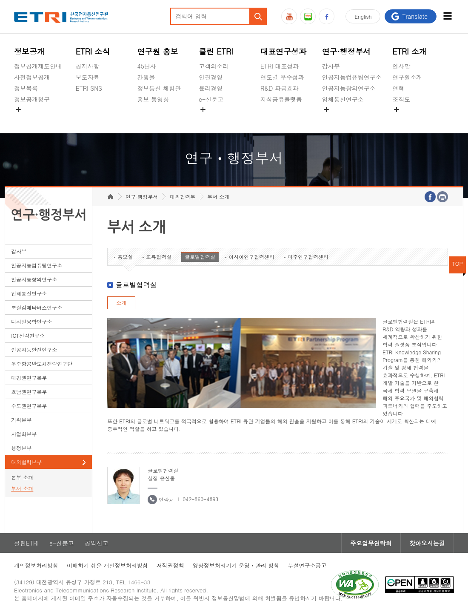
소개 (121, 302)
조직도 (401, 99)
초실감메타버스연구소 (352, 119)
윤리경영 (211, 88)
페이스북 (326, 16)
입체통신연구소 (343, 99)
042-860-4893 (200, 499)
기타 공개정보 (411, 119)
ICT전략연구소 (28, 335)
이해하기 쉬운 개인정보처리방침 (107, 565)
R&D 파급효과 (279, 88)
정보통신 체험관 (159, 88)
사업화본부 (24, 433)
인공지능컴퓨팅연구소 (352, 77)
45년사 (146, 66)
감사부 (331, 66)
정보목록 (26, 88)
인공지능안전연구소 (34, 349)
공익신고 (211, 119)
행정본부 (21, 447)
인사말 (401, 66)
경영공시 (26, 119)
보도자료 (88, 77)
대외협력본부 (26, 462)
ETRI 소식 (93, 51)
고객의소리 (213, 66)
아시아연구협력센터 (251, 256)
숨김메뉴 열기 (18, 109)
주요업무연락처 (371, 543)
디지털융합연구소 (31, 321)
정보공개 (29, 51)
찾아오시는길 (427, 543)
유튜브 (289, 16)
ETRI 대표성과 (279, 66)
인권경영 (211, 77)
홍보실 (125, 256)
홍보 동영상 (153, 99)
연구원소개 (407, 77)
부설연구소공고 (307, 565)
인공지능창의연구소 (349, 88)
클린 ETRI (216, 51)
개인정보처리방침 (36, 565)
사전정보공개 (32, 77)
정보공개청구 (32, 99)
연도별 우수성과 (282, 77)
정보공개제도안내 (38, 66)
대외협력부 (182, 196)
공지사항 (88, 66)
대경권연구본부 (29, 377)
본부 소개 (22, 477)
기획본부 (21, 419)
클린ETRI (26, 543)
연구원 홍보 (157, 51)
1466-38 (139, 582)
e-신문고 (211, 99)
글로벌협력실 (200, 256)
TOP (457, 263)
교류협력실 (158, 256)
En (362, 16)
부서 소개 (22, 488)
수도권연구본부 (29, 405)
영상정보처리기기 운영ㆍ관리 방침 (236, 565)
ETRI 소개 (409, 51)
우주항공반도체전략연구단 (41, 363)
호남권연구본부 (29, 391)
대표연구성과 (283, 51)
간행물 (146, 77)
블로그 (308, 16)
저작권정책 (170, 565)
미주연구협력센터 (308, 256)
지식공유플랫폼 (281, 99)
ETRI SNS (89, 88)
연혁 (398, 88)
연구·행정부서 (346, 51)
